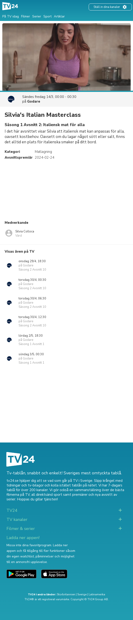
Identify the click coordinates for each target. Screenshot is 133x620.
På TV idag (10, 16)
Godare (33, 101)
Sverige (82, 594)
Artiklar (59, 16)
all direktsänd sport (46, 494)
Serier (36, 16)
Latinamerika (97, 594)
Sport (47, 16)
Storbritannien (66, 594)
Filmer (25, 16)
